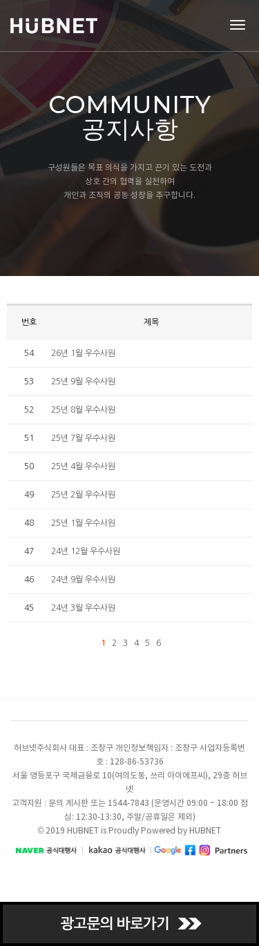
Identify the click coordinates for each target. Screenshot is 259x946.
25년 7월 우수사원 (83, 438)
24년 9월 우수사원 (83, 579)
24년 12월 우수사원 (85, 551)
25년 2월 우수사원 (83, 495)
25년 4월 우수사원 (83, 466)
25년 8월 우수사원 (83, 410)
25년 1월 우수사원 (83, 523)
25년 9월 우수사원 (83, 381)
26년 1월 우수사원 (83, 353)
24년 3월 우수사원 (83, 608)
